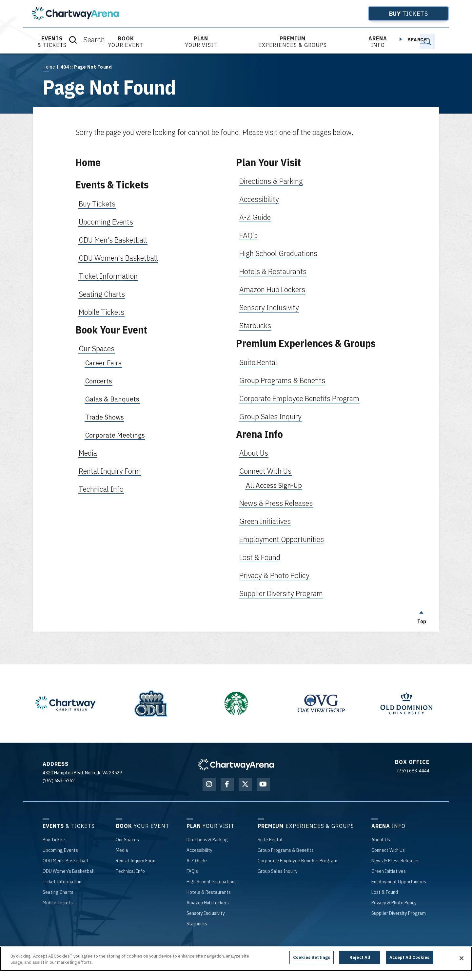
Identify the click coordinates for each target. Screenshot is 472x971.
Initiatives (388, 871)
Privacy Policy (263, 949)
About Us (253, 453)
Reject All (359, 962)
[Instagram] (209, 784)
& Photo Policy (394, 903)
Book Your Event (111, 330)
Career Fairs (103, 362)
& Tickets (52, 41)
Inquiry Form (135, 861)
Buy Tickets (97, 203)
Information (62, 882)
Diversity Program (398, 913)
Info (377, 41)
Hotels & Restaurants (272, 271)
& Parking (207, 840)
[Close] (461, 963)
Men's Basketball (65, 861)
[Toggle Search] (427, 41)
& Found (384, 892)
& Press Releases (395, 861)
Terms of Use (231, 949)
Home (49, 67)
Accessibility (259, 199)
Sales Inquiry (278, 871)
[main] (236, 343)
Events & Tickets (111, 185)
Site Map (322, 949)
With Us (388, 850)
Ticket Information (108, 276)
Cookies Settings (311, 962)
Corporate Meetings (115, 435)
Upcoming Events (106, 222)
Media (88, 453)
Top (421, 616)
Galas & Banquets (112, 399)
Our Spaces (96, 348)
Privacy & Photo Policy (274, 575)
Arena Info (259, 434)
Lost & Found (259, 557)
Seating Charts (102, 294)
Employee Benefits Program (297, 861)
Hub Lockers (208, 903)
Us (380, 840)
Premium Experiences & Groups (305, 343)
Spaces (127, 840)
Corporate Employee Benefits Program (299, 398)
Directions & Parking (271, 181)
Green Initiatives (265, 521)
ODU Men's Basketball (113, 240)
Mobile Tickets (101, 312)
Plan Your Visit (268, 162)
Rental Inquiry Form (110, 471)
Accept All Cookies (409, 962)
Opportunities (398, 882)
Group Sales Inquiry (270, 416)
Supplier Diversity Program (281, 593)
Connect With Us (265, 471)
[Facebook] (227, 784)
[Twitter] (245, 784)
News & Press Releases (276, 503)
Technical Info (101, 489)
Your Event (126, 41)
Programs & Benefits (286, 850)
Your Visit (201, 41)
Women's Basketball (69, 871)
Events (60, 850)
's (192, 871)
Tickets (398, 13)
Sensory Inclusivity (269, 307)
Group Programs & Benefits (282, 380)
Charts (58, 892)
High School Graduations (278, 253)
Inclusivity (206, 913)
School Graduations (212, 882)
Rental (270, 840)
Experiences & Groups (292, 41)
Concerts (98, 381)
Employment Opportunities (281, 539)
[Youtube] (263, 784)
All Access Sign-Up (274, 485)
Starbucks (255, 325)
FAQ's (248, 235)
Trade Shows (104, 417)
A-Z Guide (255, 217)
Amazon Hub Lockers (272, 289)
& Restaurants (209, 892)
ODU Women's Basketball (118, 258)
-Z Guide (197, 861)
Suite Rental (258, 362)
